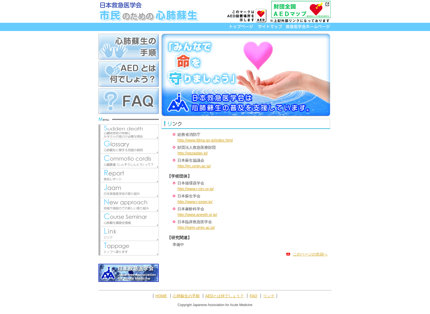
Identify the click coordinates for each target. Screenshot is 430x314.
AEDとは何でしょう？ (224, 296)
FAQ (253, 296)
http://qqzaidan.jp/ (192, 153)
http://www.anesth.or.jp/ (197, 214)
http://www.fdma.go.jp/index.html (205, 140)
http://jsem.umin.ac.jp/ (196, 227)
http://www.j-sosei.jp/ (195, 202)
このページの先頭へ (306, 254)
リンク (269, 296)
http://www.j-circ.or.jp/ (195, 189)
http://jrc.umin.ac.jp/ (194, 166)
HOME (161, 296)
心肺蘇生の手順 (186, 296)
